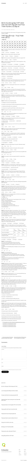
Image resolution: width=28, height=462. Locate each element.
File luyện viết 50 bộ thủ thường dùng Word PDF (9, 395)
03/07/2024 (25, 413)
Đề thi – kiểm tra (11, 29)
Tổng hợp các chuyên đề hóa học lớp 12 (9, 326)
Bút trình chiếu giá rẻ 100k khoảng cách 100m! (9, 386)
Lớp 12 (13, 29)
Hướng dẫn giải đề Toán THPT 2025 (7, 435)
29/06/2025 (25, 422)
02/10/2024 (25, 386)
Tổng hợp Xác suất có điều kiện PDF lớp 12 (8, 431)
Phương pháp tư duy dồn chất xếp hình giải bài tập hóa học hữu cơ (14, 322)
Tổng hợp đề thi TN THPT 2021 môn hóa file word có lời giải (11, 318)
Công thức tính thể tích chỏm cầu (7, 422)
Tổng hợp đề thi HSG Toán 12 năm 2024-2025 (9, 409)
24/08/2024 (25, 390)
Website (2, 366)
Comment (2, 349)
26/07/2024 (25, 404)
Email (2, 362)
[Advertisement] (14, 12)
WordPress (25, 460)
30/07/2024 (25, 395)
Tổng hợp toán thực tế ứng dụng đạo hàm (8, 413)
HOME (23, 3)
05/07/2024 (25, 409)
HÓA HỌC (7, 29)
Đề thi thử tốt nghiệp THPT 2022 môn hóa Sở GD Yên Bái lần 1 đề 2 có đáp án (7, 338)
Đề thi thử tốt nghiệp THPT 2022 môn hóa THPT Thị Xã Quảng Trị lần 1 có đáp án (20, 338)
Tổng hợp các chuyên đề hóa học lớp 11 (9, 325)
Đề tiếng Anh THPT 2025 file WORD (7, 426)
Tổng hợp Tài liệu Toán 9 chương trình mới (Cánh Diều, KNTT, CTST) (10, 400)
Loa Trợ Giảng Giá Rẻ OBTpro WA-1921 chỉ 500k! (9, 390)
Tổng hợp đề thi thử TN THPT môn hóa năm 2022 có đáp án (11, 316)
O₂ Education (3, 3)
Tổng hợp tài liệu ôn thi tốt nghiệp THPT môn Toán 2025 (11, 404)
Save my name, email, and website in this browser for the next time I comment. (11, 369)
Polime (5, 29)
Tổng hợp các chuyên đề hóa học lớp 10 (9, 323)
